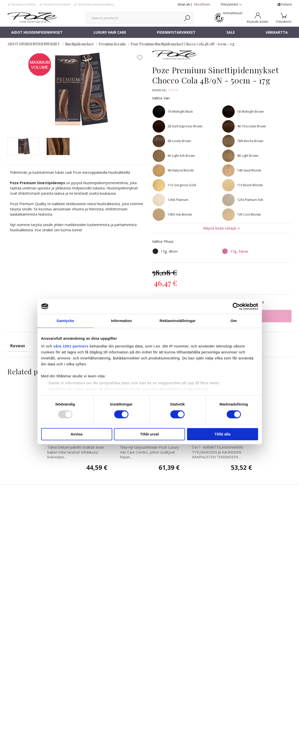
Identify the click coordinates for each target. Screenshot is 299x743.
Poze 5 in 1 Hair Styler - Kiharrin (222, 495)
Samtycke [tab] (65, 321)
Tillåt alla (222, 434)
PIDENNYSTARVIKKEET (176, 32)
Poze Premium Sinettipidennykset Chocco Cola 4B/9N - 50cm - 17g (182, 44)
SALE (230, 32)
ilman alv (184, 4)
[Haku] (187, 18)
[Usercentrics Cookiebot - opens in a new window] (236, 306)
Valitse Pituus (163, 241)
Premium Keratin (112, 44)
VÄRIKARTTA (277, 32)
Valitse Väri (161, 98)
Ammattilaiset (232, 13)
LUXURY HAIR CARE (110, 32)
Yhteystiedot (231, 4)
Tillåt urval (149, 434)
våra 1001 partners (71, 346)
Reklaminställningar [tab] (178, 321)
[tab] (23, 146)
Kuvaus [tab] (17, 345)
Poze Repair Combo (138, 495)
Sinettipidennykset (79, 44)
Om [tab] (233, 321)
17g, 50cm (239, 251)
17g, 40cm (169, 251)
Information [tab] (121, 321)
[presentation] (23, 147)
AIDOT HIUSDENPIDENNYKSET (37, 32)
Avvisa (77, 434)
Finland (285, 4)
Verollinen (202, 4)
